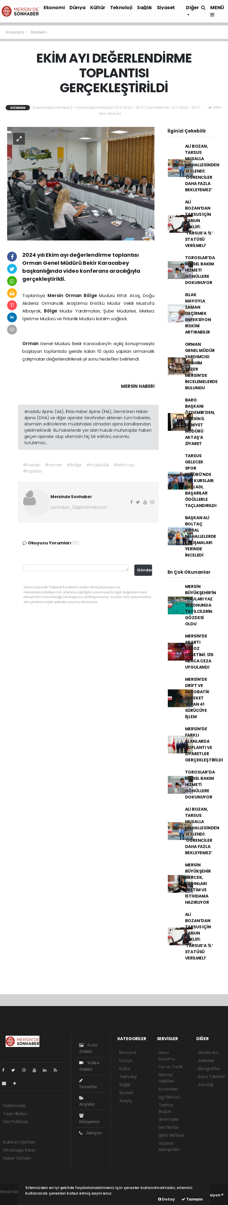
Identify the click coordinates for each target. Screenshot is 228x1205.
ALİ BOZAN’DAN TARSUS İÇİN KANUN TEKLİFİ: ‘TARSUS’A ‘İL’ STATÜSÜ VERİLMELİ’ (199, 223)
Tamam (192, 1199)
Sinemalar (169, 1119)
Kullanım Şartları (19, 1142)
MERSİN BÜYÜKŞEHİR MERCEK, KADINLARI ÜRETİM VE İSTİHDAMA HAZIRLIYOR (198, 883)
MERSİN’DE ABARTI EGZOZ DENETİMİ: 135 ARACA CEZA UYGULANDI (199, 651)
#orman (53, 465)
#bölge (74, 465)
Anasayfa (15, 32)
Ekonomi (54, 7)
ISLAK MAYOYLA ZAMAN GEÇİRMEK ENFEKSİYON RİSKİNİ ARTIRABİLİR (198, 313)
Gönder (144, 570)
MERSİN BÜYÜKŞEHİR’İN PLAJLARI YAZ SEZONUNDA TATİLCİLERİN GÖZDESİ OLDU (200, 605)
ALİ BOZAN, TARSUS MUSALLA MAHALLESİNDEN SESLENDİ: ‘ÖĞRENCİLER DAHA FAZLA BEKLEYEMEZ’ (202, 168)
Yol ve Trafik (171, 1067)
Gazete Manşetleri (169, 1146)
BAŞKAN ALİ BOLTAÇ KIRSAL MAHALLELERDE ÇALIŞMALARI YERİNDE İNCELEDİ (200, 536)
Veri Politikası (15, 1122)
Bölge (91, 295)
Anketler (206, 1061)
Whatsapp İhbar (19, 1150)
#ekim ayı (124, 465)
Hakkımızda (14, 1106)
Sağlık (144, 7)
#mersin (32, 465)
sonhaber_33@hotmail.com (78, 507)
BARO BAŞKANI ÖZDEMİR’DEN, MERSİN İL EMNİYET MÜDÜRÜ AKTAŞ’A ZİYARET (200, 422)
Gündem (38, 32)
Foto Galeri (88, 1048)
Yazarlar (88, 1084)
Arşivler (87, 1101)
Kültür (97, 7)
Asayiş (125, 1101)
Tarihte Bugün (166, 1108)
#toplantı (32, 471)
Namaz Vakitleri (166, 1078)
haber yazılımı (14, 1198)
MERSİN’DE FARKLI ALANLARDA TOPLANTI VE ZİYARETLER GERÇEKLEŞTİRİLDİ (204, 744)
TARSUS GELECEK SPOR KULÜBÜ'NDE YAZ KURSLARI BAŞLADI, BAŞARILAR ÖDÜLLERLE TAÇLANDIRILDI (201, 481)
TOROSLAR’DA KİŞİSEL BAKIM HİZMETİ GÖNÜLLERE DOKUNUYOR (200, 270)
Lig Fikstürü (169, 1097)
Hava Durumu (167, 1056)
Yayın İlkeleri (15, 1114)
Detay (166, 1199)
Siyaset (166, 7)
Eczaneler (168, 1089)
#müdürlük (97, 465)
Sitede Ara (208, 1053)
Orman (74, 295)
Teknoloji (121, 7)
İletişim (90, 1133)
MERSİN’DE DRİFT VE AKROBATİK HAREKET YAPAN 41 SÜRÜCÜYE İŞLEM (197, 698)
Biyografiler (209, 1069)
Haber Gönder (17, 1158)
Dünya (77, 7)
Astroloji (205, 1085)
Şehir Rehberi (172, 1135)
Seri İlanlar (169, 1127)
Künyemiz (89, 1119)
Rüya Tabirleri (211, 1077)
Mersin (56, 295)
